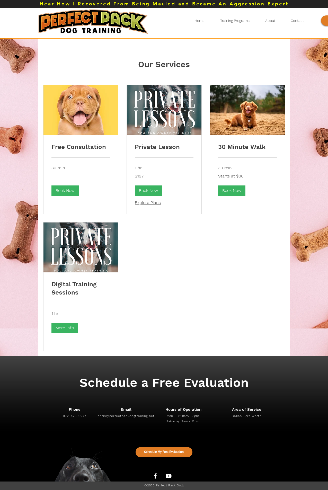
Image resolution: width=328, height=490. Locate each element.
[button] (65, 190)
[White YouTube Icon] (168, 476)
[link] (80, 147)
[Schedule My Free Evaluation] (164, 452)
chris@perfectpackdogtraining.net (126, 416)
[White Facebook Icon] (155, 476)
